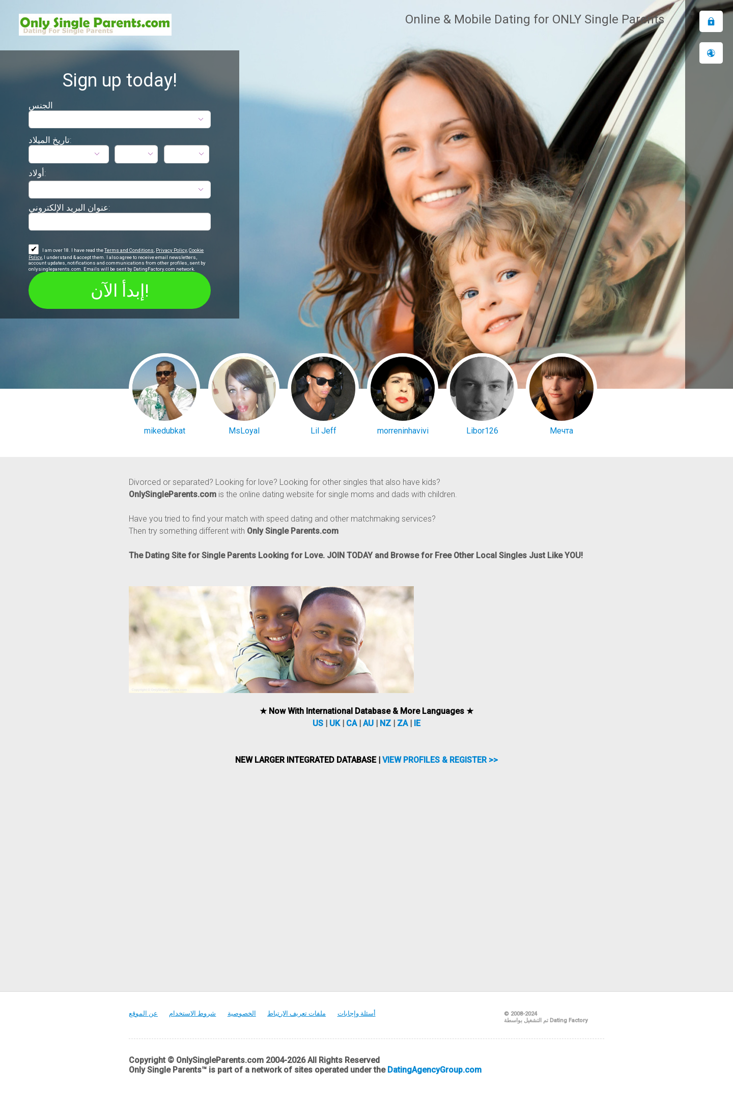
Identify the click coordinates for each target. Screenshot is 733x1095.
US (318, 723)
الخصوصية (242, 1013)
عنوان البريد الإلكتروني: (69, 208)
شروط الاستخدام (192, 1013)
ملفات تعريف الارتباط (296, 1013)
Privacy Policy (171, 250)
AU (368, 723)
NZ (385, 723)
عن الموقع (143, 1013)
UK (334, 723)
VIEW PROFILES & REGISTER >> (440, 760)
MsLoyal (244, 431)
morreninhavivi (403, 431)
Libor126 (482, 431)
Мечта (561, 431)
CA (351, 723)
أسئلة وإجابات (356, 1013)
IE (417, 723)
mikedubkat (164, 431)
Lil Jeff (323, 431)
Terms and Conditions (129, 250)
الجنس (41, 105)
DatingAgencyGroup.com (434, 1070)
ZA (402, 723)
